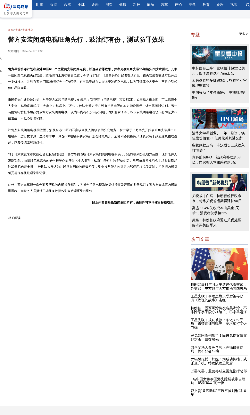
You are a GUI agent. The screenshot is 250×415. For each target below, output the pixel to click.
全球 (81, 5)
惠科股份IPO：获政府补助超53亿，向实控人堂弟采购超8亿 (216, 159)
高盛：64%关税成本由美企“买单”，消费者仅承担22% (215, 210)
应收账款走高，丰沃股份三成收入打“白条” (218, 147)
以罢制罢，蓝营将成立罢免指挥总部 (219, 371)
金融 (95, 5)
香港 (53, 5)
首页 (10, 29)
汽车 (164, 5)
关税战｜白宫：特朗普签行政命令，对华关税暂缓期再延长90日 (217, 198)
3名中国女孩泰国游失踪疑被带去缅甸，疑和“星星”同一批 (218, 381)
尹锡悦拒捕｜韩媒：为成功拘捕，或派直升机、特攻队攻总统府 (219, 361)
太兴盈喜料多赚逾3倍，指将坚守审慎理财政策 (219, 82)
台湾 (67, 5)
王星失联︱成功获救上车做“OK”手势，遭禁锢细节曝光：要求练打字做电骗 (219, 324)
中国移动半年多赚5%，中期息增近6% (219, 95)
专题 (192, 5)
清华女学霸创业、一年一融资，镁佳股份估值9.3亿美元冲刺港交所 (218, 135)
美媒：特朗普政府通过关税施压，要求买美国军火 (218, 222)
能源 (150, 5)
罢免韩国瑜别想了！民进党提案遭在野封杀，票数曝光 (219, 337)
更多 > (243, 34)
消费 (108, 5)
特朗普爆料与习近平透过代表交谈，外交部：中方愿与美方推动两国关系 (219, 286)
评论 (178, 5)
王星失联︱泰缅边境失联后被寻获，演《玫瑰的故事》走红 (219, 298)
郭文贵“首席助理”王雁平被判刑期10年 (218, 393)
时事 (39, 5)
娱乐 (219, 5)
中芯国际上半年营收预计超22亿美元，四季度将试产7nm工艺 (218, 70)
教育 (206, 5)
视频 (233, 5)
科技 (136, 5)
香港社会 (27, 29)
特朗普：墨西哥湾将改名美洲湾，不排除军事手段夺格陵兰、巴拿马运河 (219, 310)
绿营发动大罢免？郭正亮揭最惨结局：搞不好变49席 (217, 349)
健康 (122, 5)
